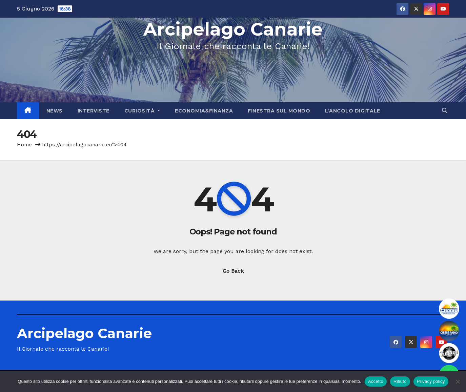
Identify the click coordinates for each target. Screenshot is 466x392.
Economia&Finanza (204, 111)
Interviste (93, 111)
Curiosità (142, 111)
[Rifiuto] (457, 381)
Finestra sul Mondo (279, 111)
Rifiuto (400, 381)
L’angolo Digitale (352, 111)
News (54, 111)
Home (24, 145)
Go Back (233, 271)
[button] (444, 110)
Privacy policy (431, 381)
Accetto (375, 381)
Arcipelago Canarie (233, 29)
